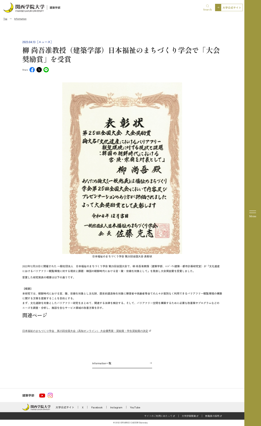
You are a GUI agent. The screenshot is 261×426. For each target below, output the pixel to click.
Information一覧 (101, 363)
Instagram (116, 407)
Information (20, 18)
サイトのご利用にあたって (158, 416)
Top (5, 18)
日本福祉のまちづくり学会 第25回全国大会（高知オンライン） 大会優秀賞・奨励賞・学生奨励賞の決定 (85, 330)
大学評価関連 (189, 416)
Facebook (97, 407)
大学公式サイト (232, 7)
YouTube (135, 407)
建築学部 (55, 7)
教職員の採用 (212, 416)
